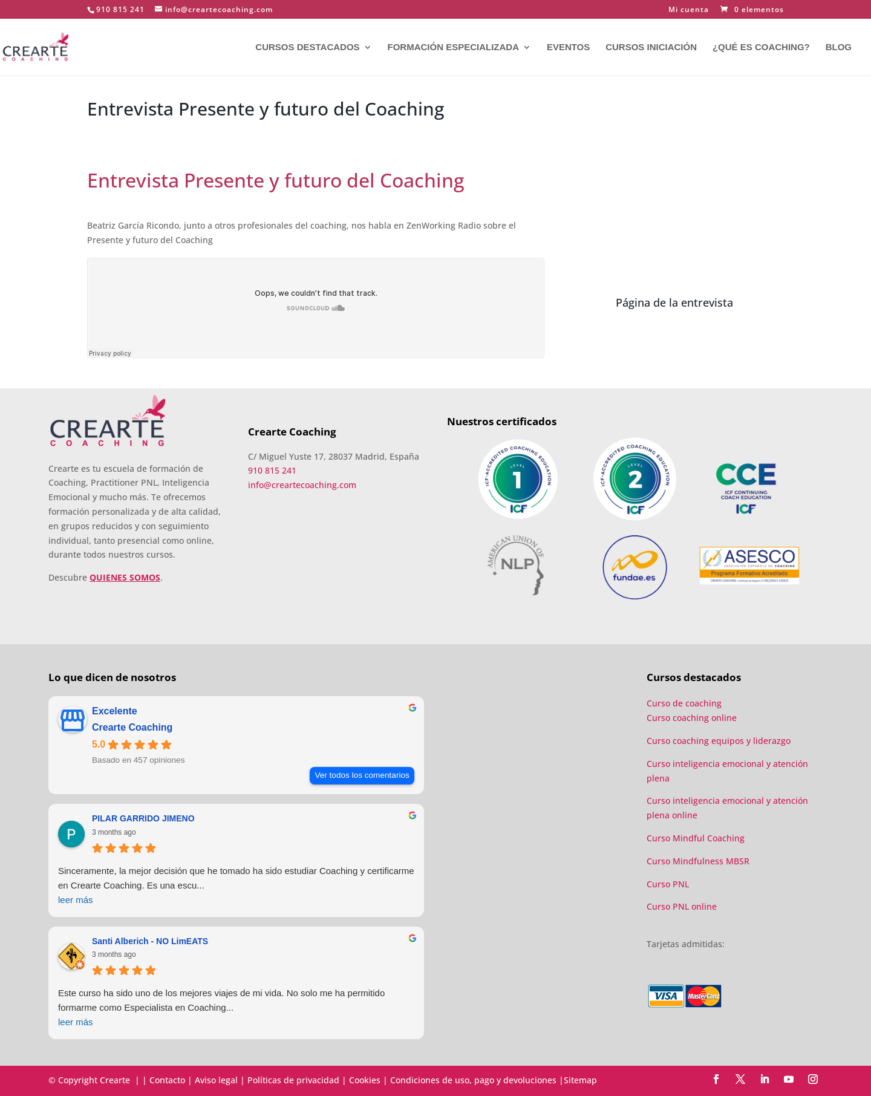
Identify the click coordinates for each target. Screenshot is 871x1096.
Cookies (364, 1080)
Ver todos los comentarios (362, 775)
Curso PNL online (682, 906)
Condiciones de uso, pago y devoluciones (473, 1080)
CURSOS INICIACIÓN (651, 47)
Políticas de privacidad (293, 1080)
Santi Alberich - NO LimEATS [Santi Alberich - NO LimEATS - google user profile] (150, 941)
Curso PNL (668, 884)
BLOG (839, 47)
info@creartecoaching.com (302, 485)
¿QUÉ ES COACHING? (761, 47)
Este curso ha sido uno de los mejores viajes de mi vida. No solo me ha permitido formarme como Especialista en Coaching (236, 1008)
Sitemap (580, 1080)
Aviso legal (216, 1080)
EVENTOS (568, 47)
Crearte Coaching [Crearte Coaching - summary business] (132, 727)
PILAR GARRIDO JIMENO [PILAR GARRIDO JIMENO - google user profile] (143, 818)
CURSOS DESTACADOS (307, 47)
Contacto (167, 1080)
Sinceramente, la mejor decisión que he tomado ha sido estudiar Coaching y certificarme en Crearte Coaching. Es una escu (236, 886)
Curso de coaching (685, 703)
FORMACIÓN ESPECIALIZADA (453, 47)
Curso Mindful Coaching (696, 838)
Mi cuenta (688, 10)
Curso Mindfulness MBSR (698, 861)
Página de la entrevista (674, 302)
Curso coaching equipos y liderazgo (719, 740)
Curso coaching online (692, 717)
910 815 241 (120, 9)
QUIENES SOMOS (125, 577)
